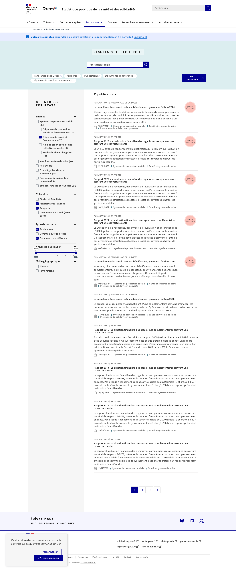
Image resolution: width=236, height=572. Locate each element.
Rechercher (208, 8)
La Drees (30, 22)
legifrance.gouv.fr (126, 546)
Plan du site (83, 557)
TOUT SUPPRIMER (192, 78)
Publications (92, 22)
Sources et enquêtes (70, 22)
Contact (127, 557)
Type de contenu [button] (46, 224)
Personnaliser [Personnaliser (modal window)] (50, 552)
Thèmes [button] (40, 116)
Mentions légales (99, 557)
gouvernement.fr (189, 541)
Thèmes (47, 22)
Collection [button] (42, 194)
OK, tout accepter (48, 558)
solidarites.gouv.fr (126, 541)
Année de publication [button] (48, 247)
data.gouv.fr (167, 541)
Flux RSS (115, 557)
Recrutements (141, 557)
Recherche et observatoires (136, 22)
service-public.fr (150, 546)
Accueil (36, 29)
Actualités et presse (169, 22)
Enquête (139, 37)
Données (112, 22)
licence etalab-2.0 (88, 562)
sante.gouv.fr (148, 541)
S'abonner (68, 557)
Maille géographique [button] (48, 261)
